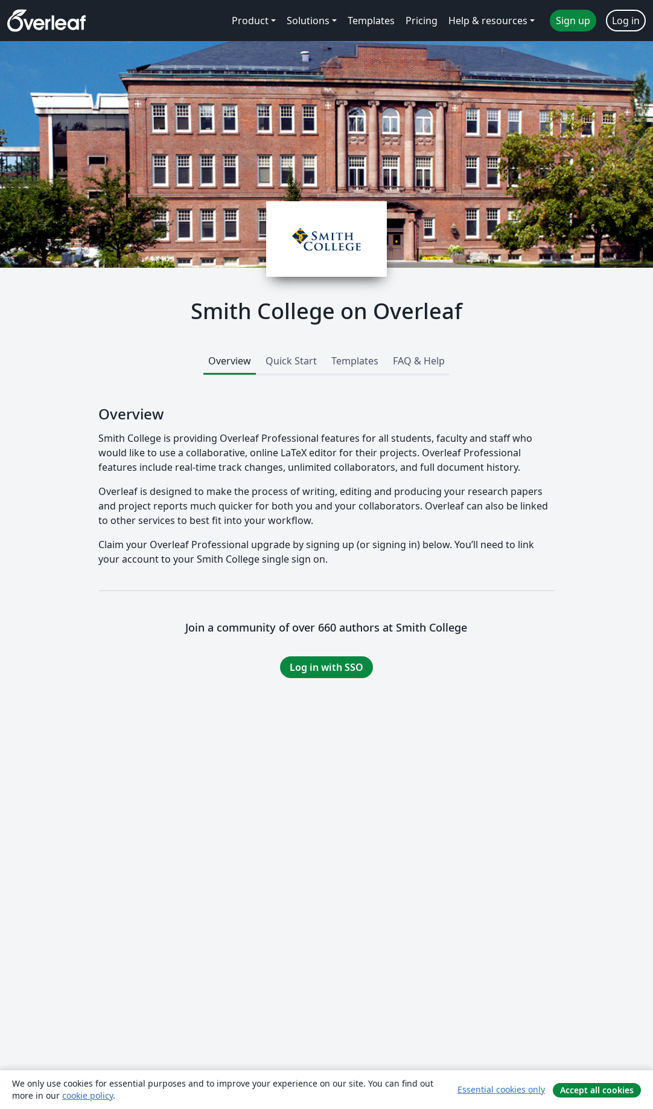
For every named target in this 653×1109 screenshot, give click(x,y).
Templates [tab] (354, 360)
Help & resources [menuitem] (487, 20)
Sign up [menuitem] (573, 20)
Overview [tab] (229, 360)
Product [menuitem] (250, 20)
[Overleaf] (46, 20)
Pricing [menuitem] (422, 20)
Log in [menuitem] (626, 20)
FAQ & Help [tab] (419, 360)
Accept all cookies (597, 1090)
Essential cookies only (501, 1089)
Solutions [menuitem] (308, 20)
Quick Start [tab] (291, 360)
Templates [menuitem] (371, 20)
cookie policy (87, 1095)
